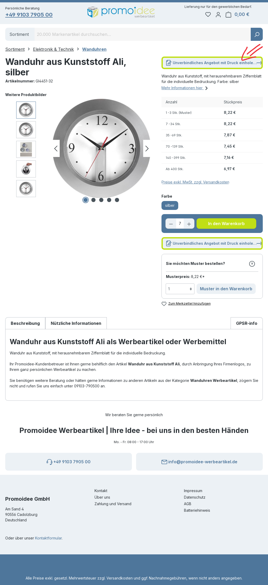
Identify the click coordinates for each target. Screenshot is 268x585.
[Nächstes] (147, 149)
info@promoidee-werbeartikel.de (199, 461)
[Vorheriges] (56, 149)
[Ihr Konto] (229, 14)
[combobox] (143, 35)
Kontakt (100, 490)
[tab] (25, 324)
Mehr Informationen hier (185, 88)
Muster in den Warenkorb (226, 289)
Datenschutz (194, 497)
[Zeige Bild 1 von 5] (85, 201)
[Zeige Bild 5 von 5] (117, 201)
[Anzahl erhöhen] (188, 224)
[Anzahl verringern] (170, 224)
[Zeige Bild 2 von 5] (93, 201)
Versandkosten (120, 578)
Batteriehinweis (197, 510)
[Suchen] (257, 35)
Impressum (193, 490)
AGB (187, 504)
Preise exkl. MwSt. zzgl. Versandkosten (195, 183)
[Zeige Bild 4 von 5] (109, 201)
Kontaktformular (48, 538)
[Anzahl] (180, 224)
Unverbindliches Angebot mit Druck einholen (214, 62)
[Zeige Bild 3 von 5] (101, 201)
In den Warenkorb (226, 224)
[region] (78, 149)
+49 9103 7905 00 (29, 15)
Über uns (102, 497)
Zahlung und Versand (112, 504)
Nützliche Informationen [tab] (76, 323)
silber (170, 206)
